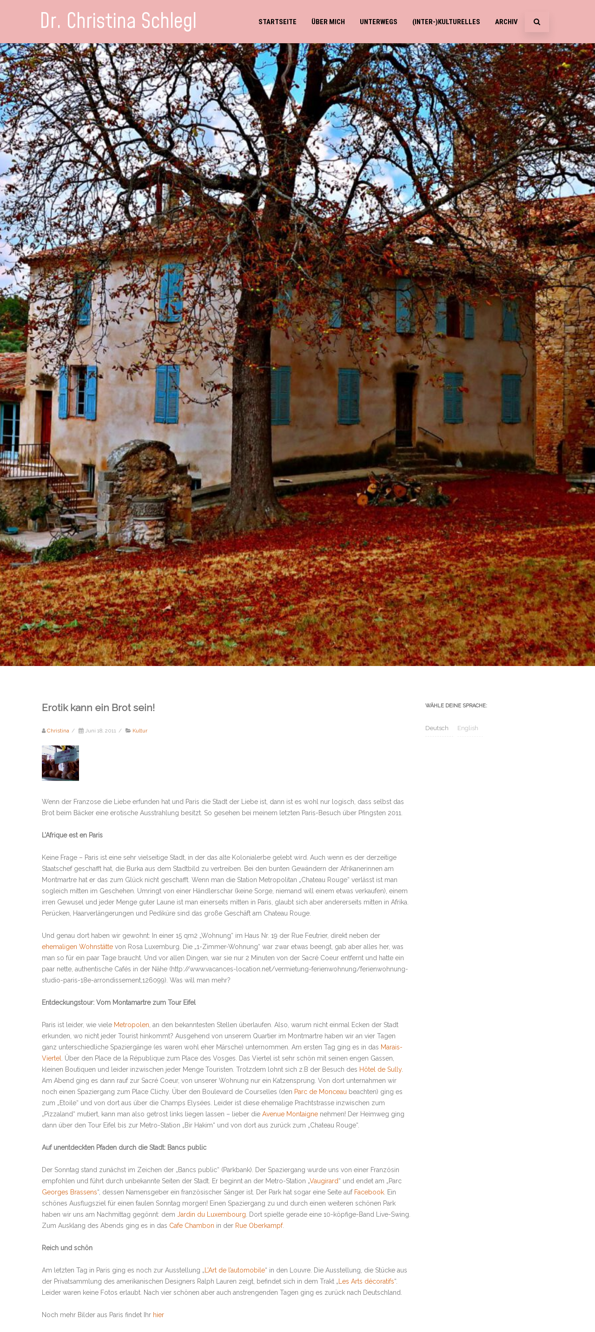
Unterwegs (378, 22)
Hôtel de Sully (380, 1069)
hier (158, 1315)
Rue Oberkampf (259, 1225)
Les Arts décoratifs (366, 1281)
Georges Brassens (69, 1192)
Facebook (369, 1192)
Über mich (328, 22)
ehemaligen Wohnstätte (77, 946)
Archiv (506, 22)
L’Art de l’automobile (235, 1270)
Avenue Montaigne (290, 1114)
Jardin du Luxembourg (211, 1214)
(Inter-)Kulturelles (446, 22)
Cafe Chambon (191, 1225)
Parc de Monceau (320, 1091)
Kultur (139, 730)
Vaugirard (324, 1181)
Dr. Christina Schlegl (118, 21)
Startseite (277, 22)
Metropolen (131, 1025)
